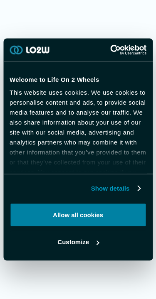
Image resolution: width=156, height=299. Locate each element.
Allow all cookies (78, 214)
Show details (110, 188)
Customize (78, 241)
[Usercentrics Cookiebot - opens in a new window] (111, 50)
